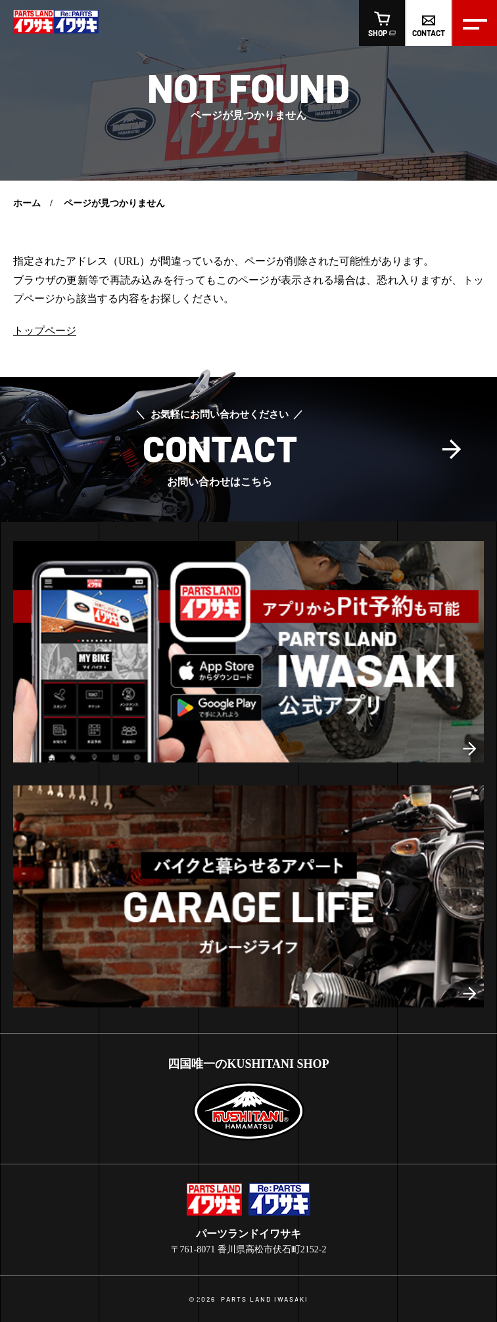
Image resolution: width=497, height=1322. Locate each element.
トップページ (44, 330)
